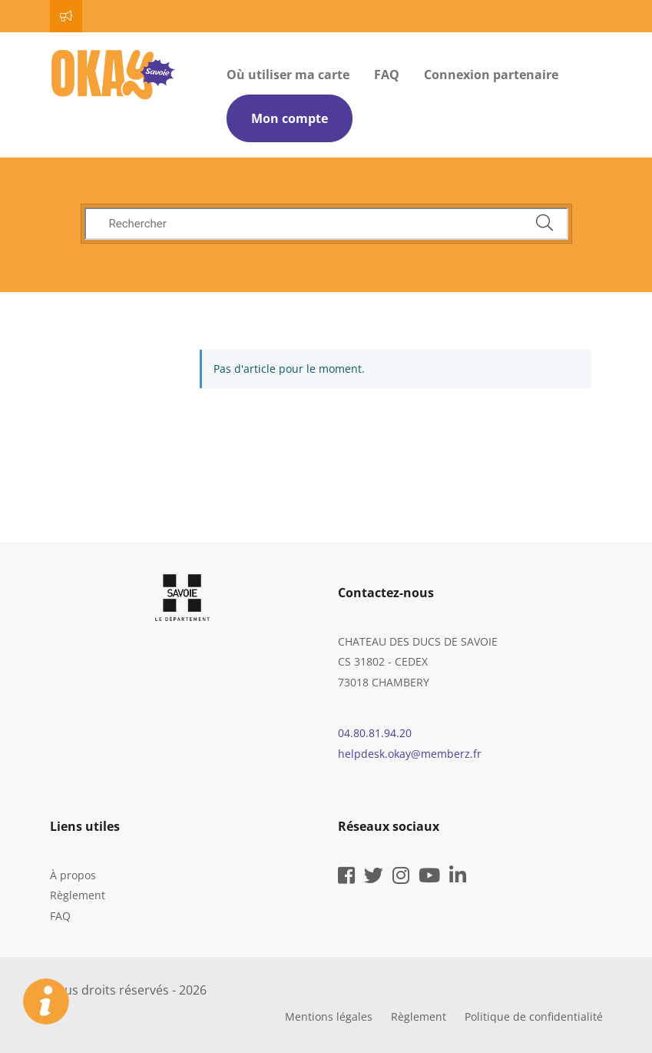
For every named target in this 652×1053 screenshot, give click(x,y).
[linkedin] (457, 878)
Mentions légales (328, 1016)
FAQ (386, 74)
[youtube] (429, 878)
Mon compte (289, 118)
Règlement (77, 895)
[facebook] (346, 878)
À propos (73, 875)
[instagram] (400, 878)
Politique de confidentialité (534, 1016)
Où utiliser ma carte (288, 74)
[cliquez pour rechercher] (544, 223)
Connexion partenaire (491, 74)
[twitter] (373, 878)
